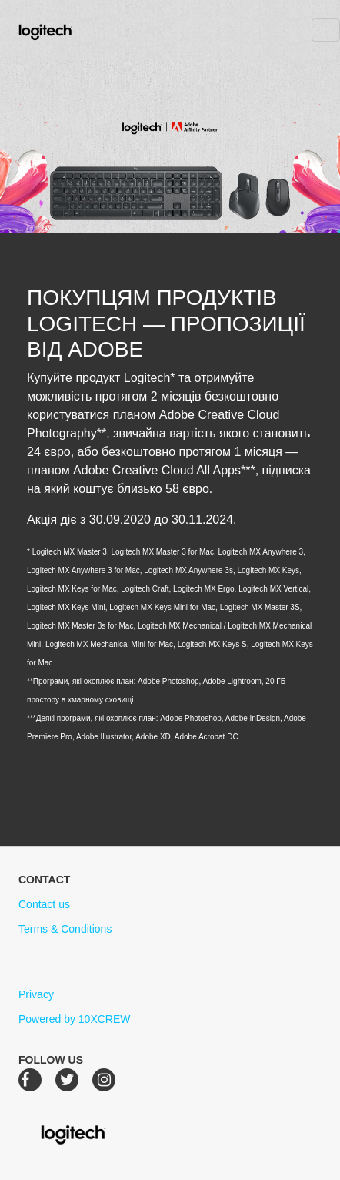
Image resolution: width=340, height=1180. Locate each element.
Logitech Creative (67, 30)
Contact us (44, 904)
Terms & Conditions (65, 929)
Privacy (36, 994)
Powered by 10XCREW (74, 1019)
